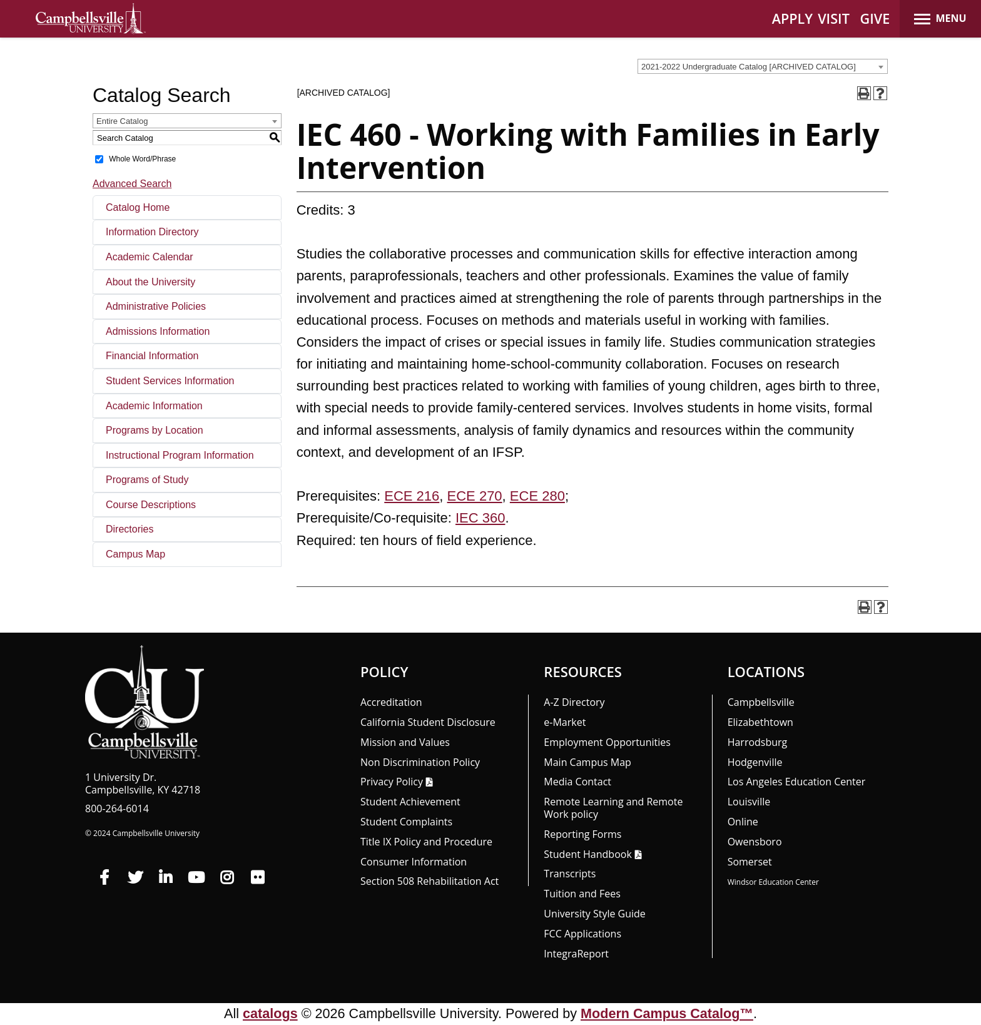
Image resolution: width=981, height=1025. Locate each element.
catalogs (270, 1013)
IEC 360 (480, 518)
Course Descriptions (151, 504)
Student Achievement (410, 801)
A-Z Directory (574, 702)
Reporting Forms (582, 834)
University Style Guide (595, 913)
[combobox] (763, 66)
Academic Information (154, 405)
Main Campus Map (587, 762)
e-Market (565, 722)
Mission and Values (405, 742)
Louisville (749, 801)
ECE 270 (474, 496)
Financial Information (152, 355)
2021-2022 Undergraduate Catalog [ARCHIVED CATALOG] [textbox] (748, 66)
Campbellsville (761, 702)
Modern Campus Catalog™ (667, 1013)
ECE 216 (411, 496)
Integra (576, 954)
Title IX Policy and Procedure (426, 842)
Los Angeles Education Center (797, 781)
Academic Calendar (149, 257)
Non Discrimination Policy (420, 762)
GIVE (875, 18)
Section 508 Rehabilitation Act (429, 881)
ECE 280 (537, 496)
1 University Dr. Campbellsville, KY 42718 (142, 783)
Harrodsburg (758, 742)
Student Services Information (170, 380)
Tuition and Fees (582, 893)
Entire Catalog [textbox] (122, 121)
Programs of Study (147, 479)
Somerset (750, 862)
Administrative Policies (156, 306)
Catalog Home (138, 207)
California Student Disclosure (428, 722)
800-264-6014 (117, 808)
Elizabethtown (760, 722)
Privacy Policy (391, 781)
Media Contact (577, 781)
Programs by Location (154, 430)
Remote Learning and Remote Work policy (613, 808)
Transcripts (570, 873)
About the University (150, 282)
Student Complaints (406, 822)
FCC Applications (582, 934)
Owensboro (755, 842)
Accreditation (391, 702)
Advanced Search (132, 183)
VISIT (834, 18)
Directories (129, 529)
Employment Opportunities (607, 742)
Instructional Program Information (180, 455)
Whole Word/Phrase (142, 159)
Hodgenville (755, 762)
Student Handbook (587, 854)
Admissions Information (158, 331)
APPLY (792, 18)
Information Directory (152, 232)
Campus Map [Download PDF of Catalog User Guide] (135, 554)
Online (743, 822)
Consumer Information (413, 862)
